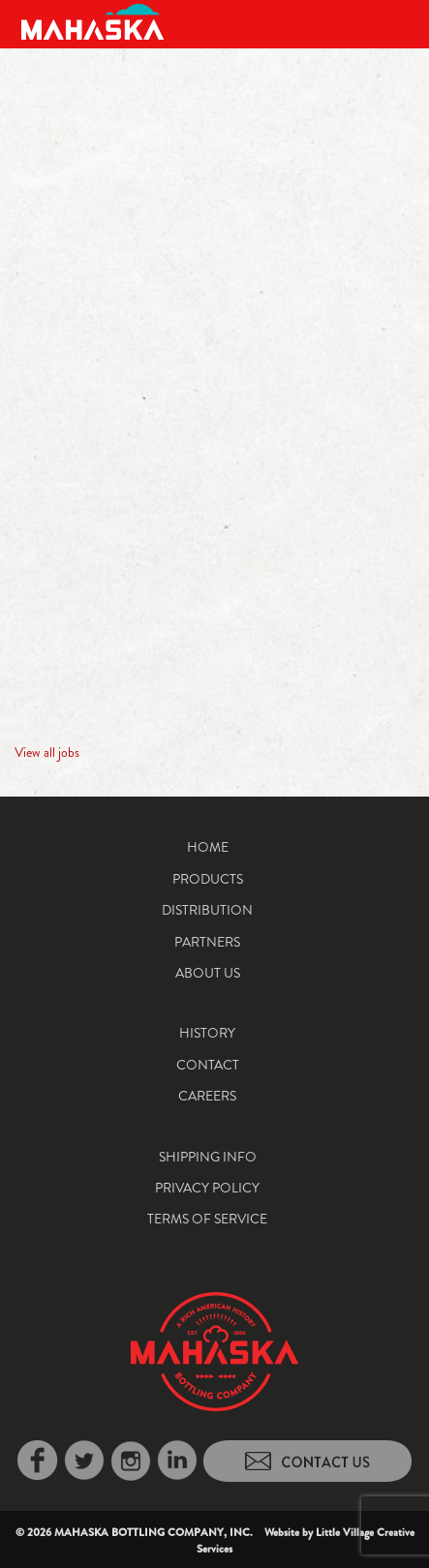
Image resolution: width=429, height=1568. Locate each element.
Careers (207, 1095)
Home (208, 847)
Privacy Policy (207, 1187)
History (207, 1032)
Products (207, 879)
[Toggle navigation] (392, 22)
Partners (207, 941)
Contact (207, 1064)
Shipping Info (208, 1156)
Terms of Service (207, 1218)
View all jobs (47, 752)
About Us (207, 972)
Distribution (207, 910)
